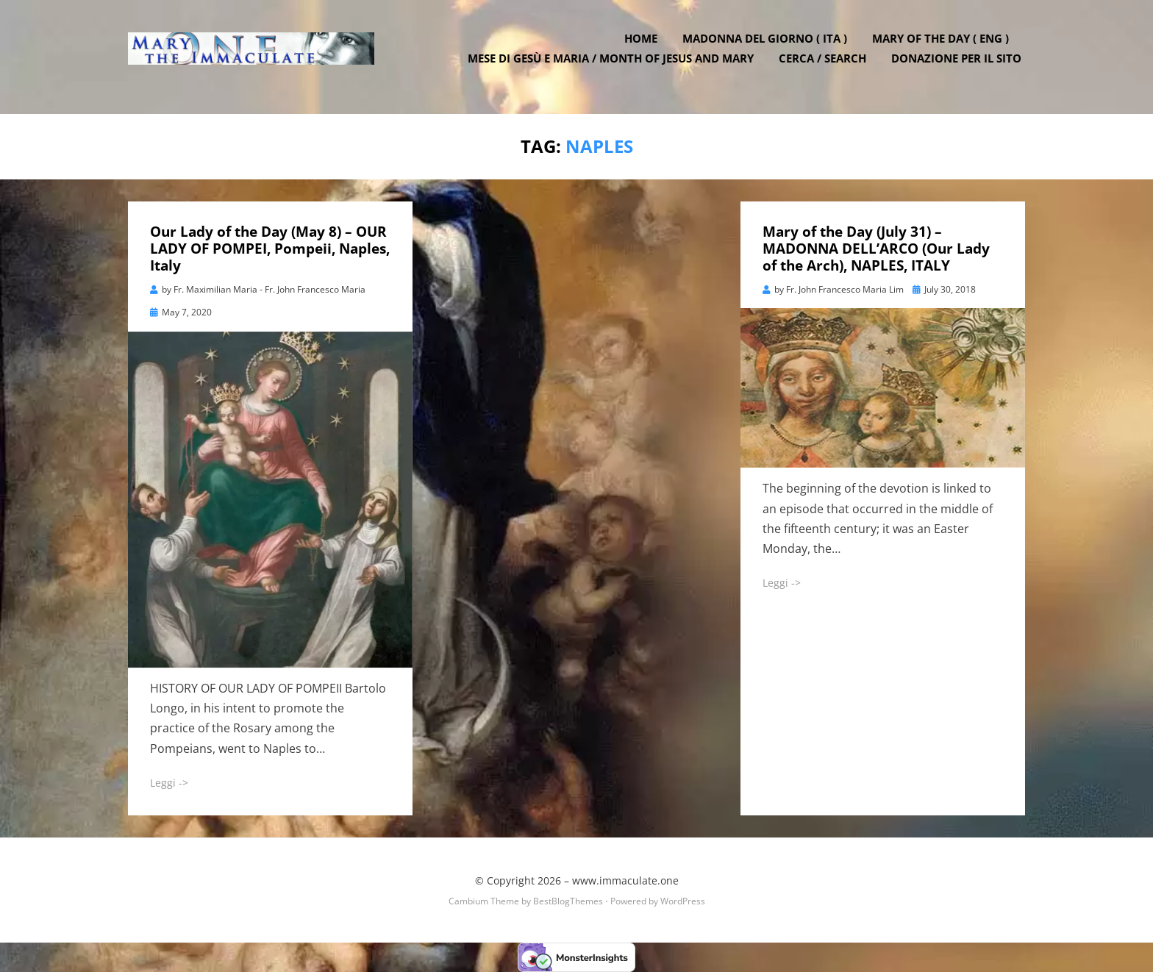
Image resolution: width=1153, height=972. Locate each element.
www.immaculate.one (625, 880)
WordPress (682, 901)
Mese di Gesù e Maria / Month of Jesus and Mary (614, 66)
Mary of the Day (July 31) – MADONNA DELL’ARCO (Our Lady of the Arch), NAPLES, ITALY (876, 248)
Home (644, 46)
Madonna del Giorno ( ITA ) (768, 46)
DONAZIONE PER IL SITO (960, 66)
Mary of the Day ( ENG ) (944, 46)
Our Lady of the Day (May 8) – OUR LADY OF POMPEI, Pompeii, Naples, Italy (270, 248)
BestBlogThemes (568, 901)
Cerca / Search (826, 66)
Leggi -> (169, 783)
